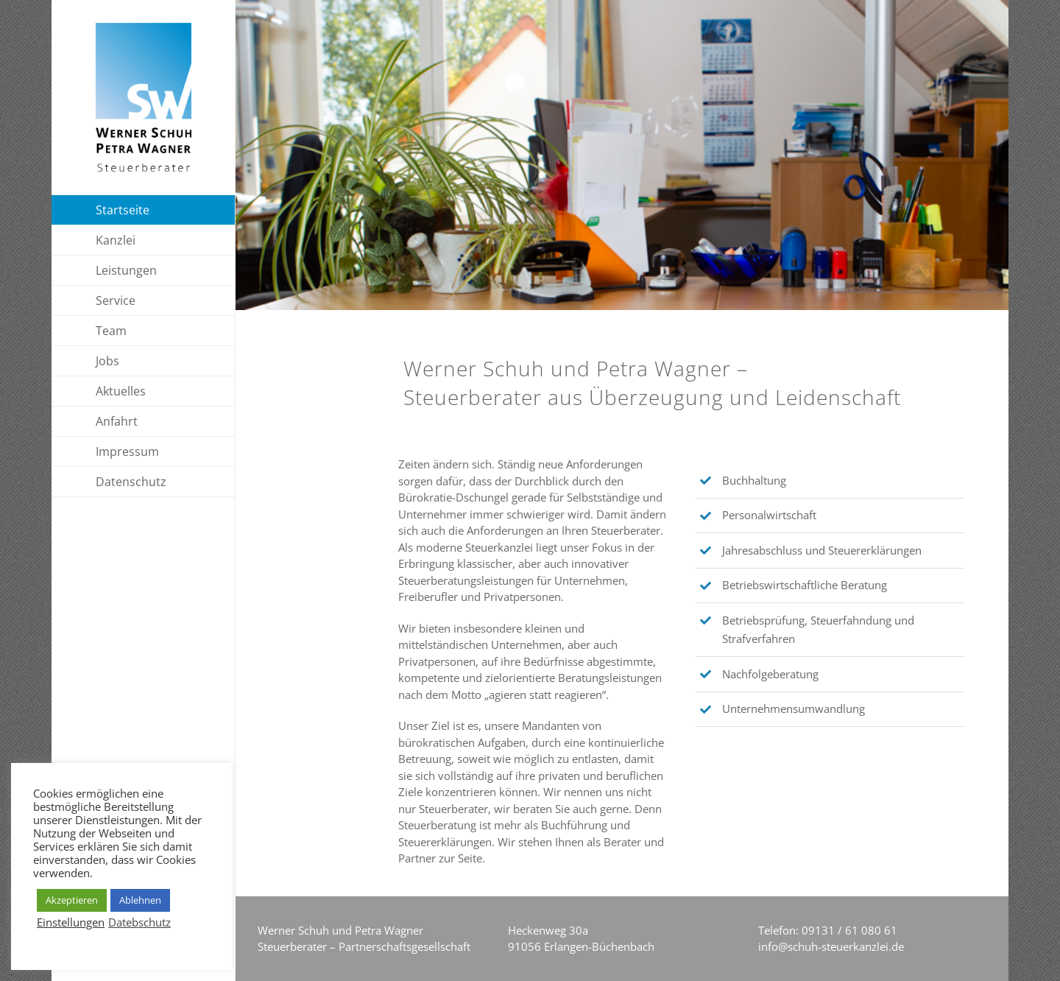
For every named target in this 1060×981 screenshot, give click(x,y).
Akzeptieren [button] (72, 900)
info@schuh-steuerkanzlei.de (831, 946)
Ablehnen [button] (140, 900)
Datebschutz (139, 922)
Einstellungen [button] (71, 922)
